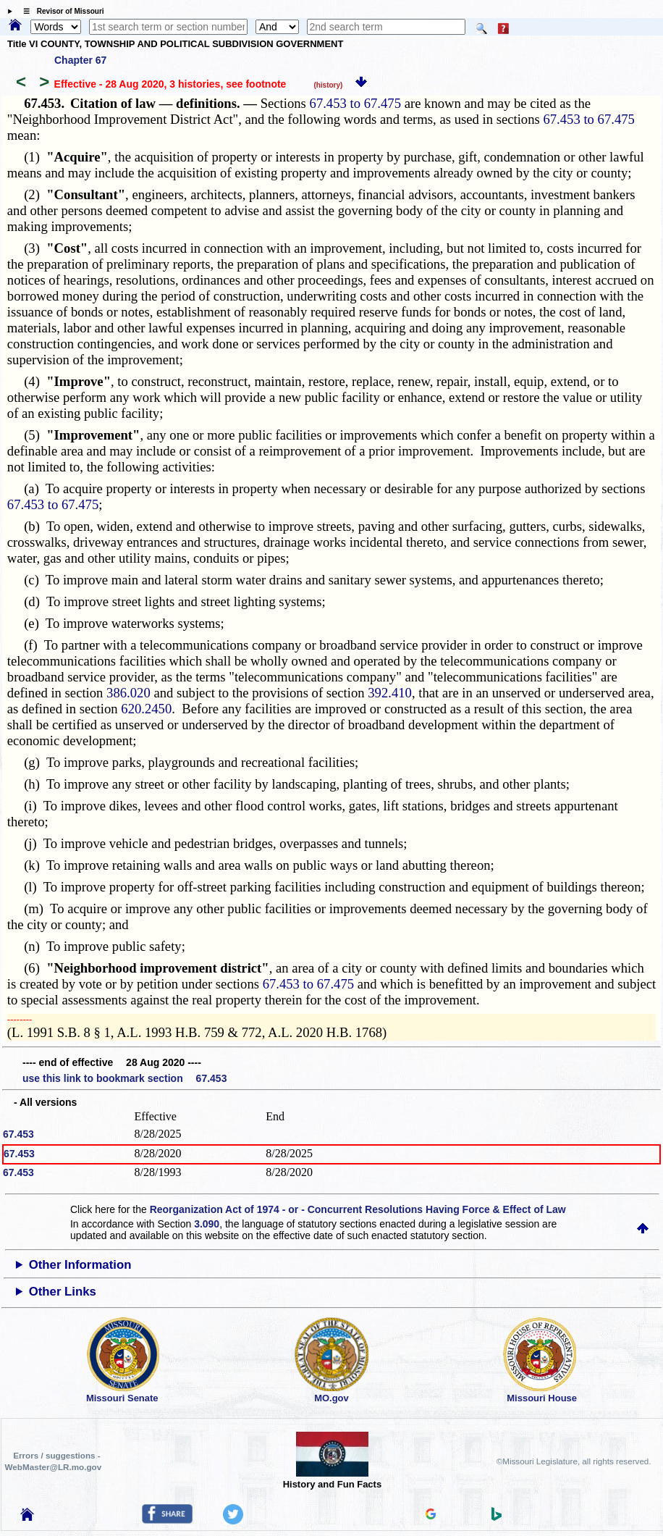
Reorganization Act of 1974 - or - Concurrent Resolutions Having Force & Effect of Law (358, 1209)
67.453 (18, 1134)
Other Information (80, 1265)
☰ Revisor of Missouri (60, 11)
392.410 (390, 692)
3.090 (206, 1224)
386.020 (128, 692)
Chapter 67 (80, 60)
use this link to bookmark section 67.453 (124, 1078)
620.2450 (146, 708)
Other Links (62, 1291)
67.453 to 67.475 (355, 103)
